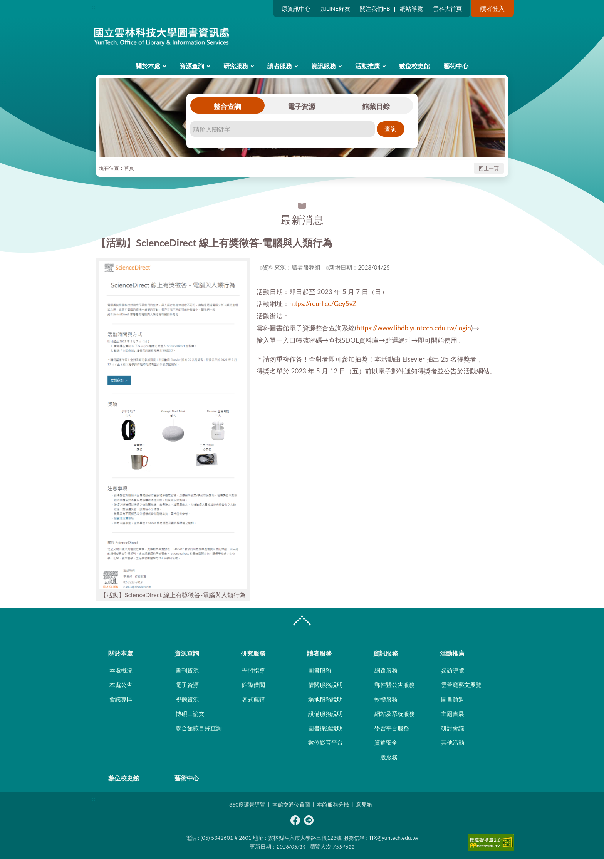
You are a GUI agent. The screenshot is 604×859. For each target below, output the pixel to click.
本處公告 (121, 684)
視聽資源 (187, 699)
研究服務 (235, 65)
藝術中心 (456, 65)
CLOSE (302, 621)
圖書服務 (319, 670)
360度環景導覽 (247, 804)
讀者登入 (492, 8)
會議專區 (121, 699)
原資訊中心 (296, 8)
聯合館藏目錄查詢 (199, 728)
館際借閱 (253, 684)
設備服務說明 (325, 713)
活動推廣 (367, 65)
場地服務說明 (325, 699)
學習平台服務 (391, 728)
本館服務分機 (333, 804)
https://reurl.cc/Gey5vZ (322, 304)
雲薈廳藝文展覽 (461, 684)
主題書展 (452, 713)
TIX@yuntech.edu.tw (393, 837)
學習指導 (253, 670)
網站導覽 (411, 8)
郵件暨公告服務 (394, 684)
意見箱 (364, 804)
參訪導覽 (452, 670)
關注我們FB (375, 8)
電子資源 (301, 106)
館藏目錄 (376, 106)
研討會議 (452, 728)
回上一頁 (489, 168)
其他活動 (452, 742)
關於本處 (148, 65)
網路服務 (386, 670)
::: (94, 6)
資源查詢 (192, 65)
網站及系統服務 (394, 713)
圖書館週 (452, 699)
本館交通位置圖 (291, 804)
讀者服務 (279, 65)
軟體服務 (386, 699)
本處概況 (121, 670)
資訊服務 (323, 65)
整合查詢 (227, 106)
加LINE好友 (335, 8)
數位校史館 (414, 65)
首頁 (129, 168)
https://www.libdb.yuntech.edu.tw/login (414, 328)
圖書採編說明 (325, 728)
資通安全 (386, 742)
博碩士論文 (190, 713)
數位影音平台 (325, 742)
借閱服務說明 (325, 684)
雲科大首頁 (447, 8)
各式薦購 (253, 699)
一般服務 (386, 757)
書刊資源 (187, 670)
